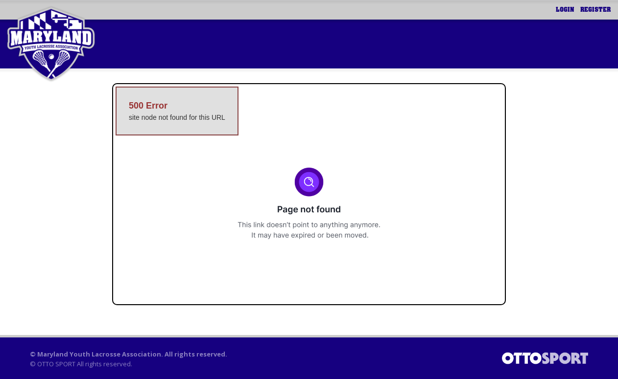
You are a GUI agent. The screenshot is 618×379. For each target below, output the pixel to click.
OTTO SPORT (56, 363)
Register (595, 10)
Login (565, 10)
